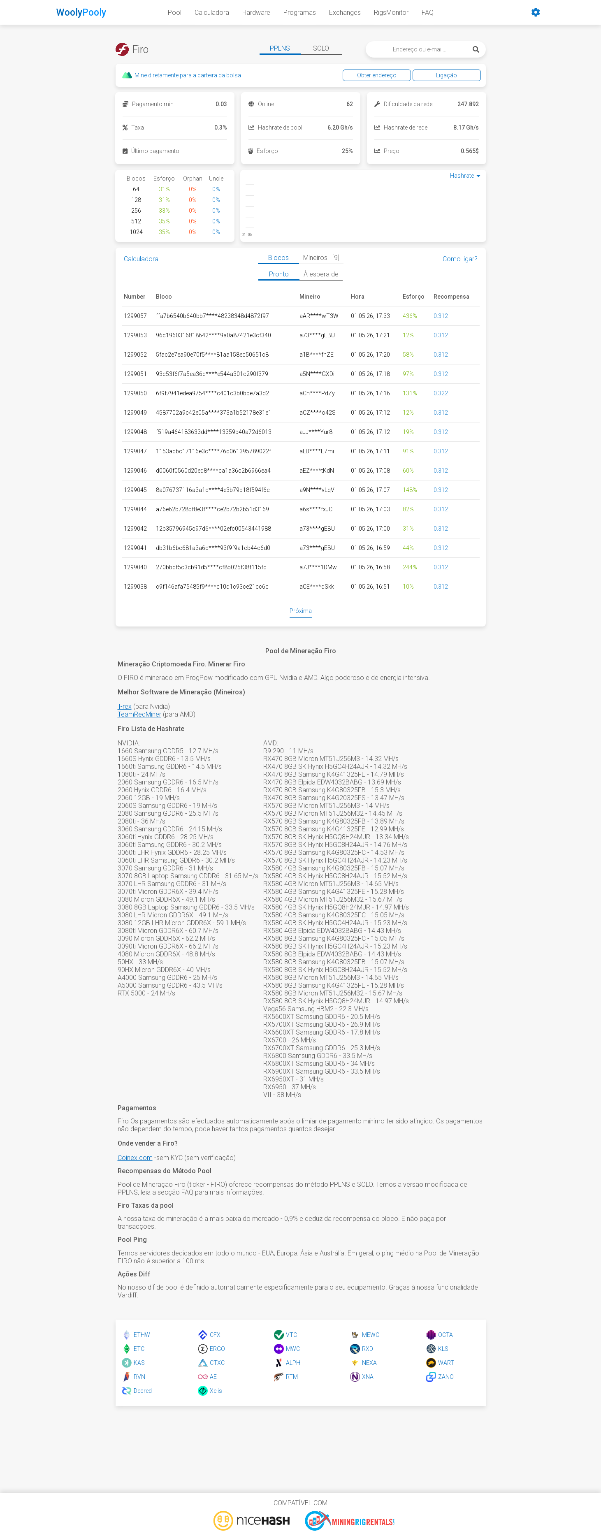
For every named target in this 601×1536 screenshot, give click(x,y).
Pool (174, 12)
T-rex (125, 706)
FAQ (428, 12)
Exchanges (345, 12)
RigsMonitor (391, 12)
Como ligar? (460, 259)
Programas (299, 12)
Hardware (256, 12)
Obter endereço (379, 75)
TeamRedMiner (139, 714)
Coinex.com (135, 1158)
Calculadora (212, 12)
